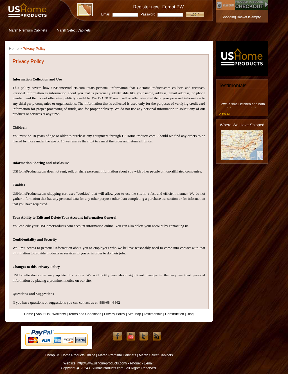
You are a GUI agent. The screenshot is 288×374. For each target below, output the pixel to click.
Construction (174, 314)
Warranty (59, 314)
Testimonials (153, 314)
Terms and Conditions (85, 314)
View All (224, 114)
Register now (146, 7)
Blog (190, 314)
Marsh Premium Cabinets (28, 30)
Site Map (134, 314)
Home (28, 314)
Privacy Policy (34, 48)
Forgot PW (173, 7)
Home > (15, 48)
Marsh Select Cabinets (74, 30)
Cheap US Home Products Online (70, 355)
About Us (43, 314)
